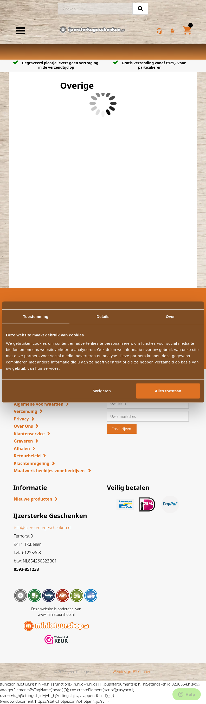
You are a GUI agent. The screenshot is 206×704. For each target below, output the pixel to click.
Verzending (25, 411)
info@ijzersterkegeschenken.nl (42, 527)
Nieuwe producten (33, 499)
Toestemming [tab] (36, 316)
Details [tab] (103, 316)
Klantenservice (29, 434)
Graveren (23, 441)
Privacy (21, 419)
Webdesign (122, 671)
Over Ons (23, 426)
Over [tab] (170, 316)
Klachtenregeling (31, 463)
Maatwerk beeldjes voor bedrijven (50, 470)
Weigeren (102, 390)
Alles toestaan (168, 390)
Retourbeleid (27, 456)
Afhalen (22, 448)
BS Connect (142, 671)
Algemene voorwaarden (38, 404)
